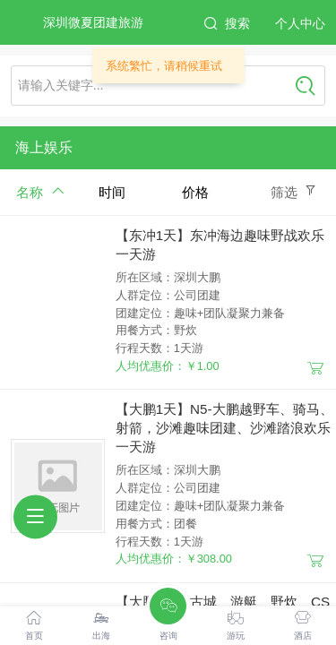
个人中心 (300, 23)
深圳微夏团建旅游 (93, 22)
